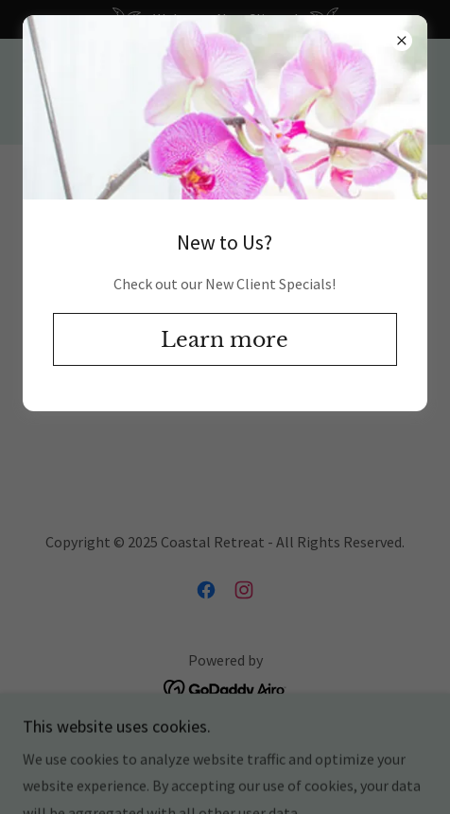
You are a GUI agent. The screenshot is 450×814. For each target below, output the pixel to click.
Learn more (224, 340)
